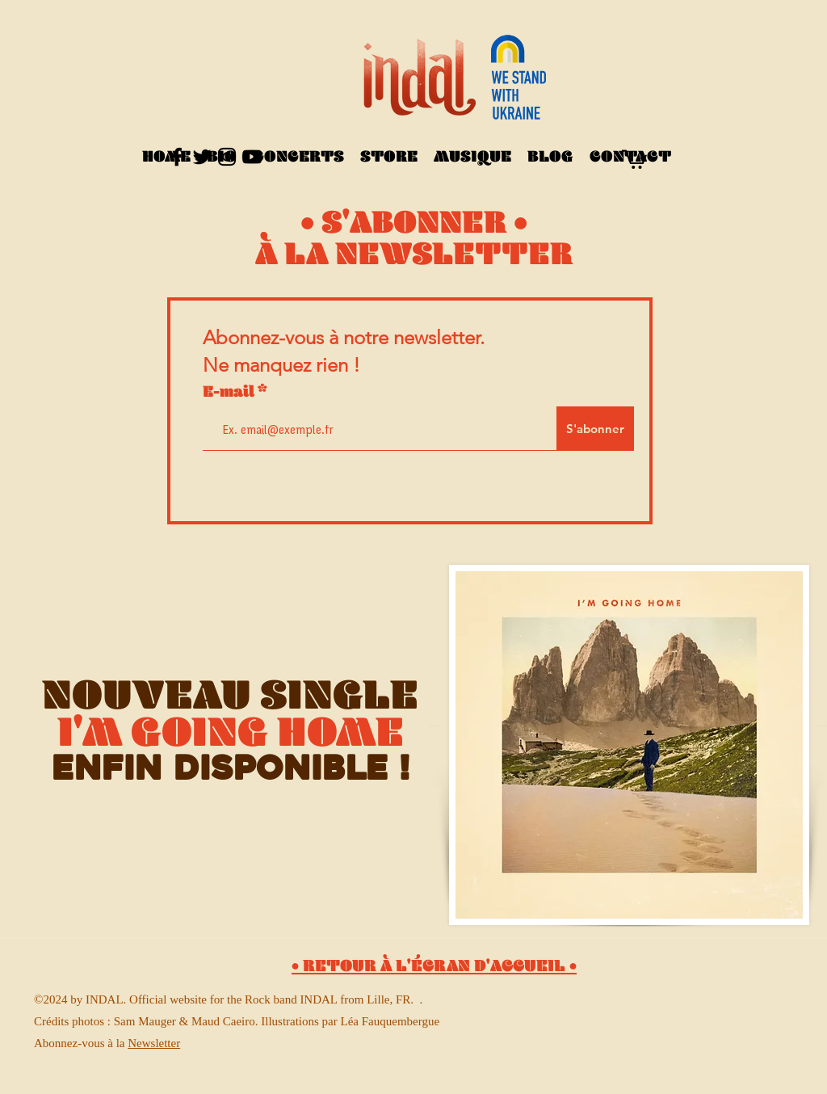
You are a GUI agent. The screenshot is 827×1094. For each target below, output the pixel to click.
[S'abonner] (595, 428)
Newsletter (154, 1043)
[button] (634, 158)
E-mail (230, 396)
